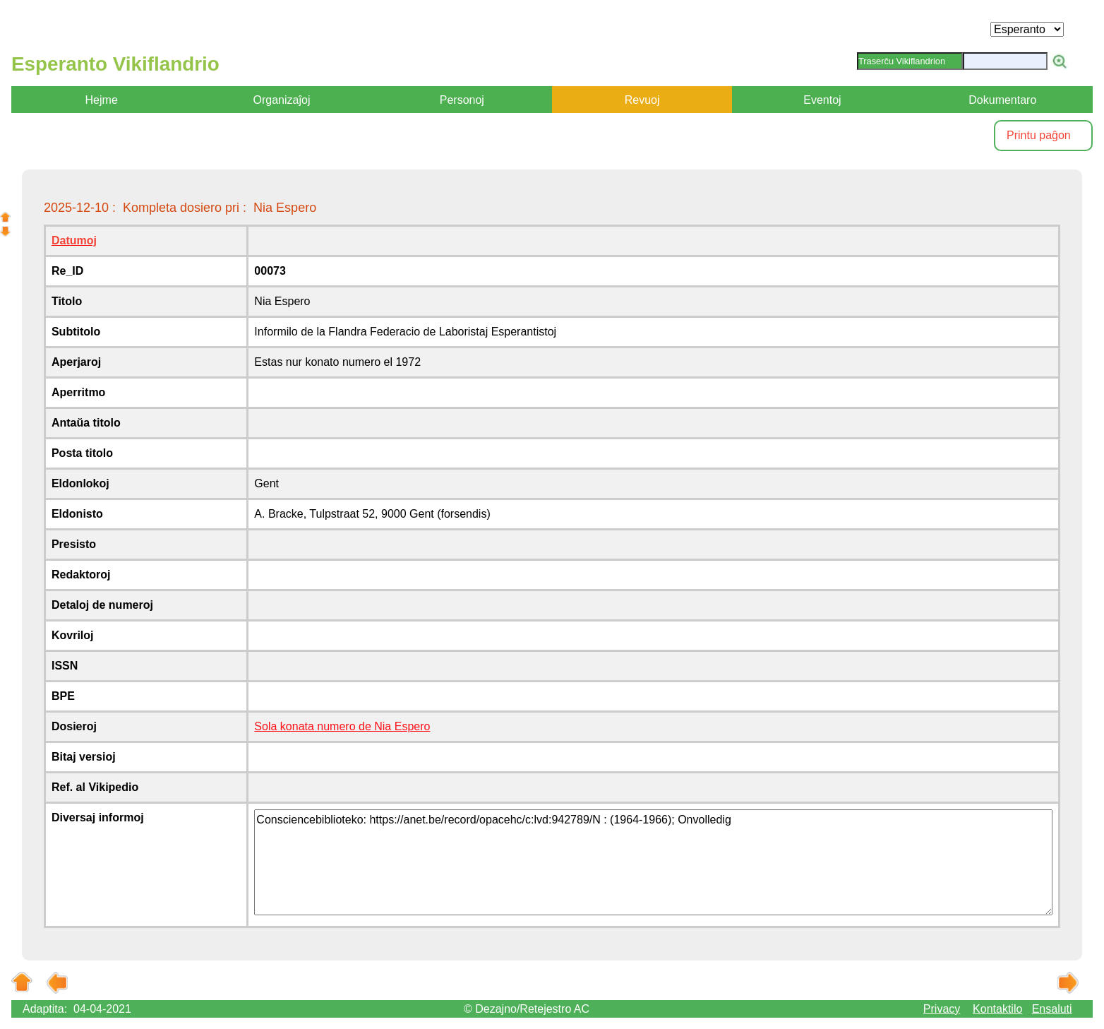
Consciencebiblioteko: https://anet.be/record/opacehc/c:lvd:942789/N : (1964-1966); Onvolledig (653, 862)
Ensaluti (1052, 1009)
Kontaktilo (997, 1009)
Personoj (462, 100)
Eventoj (822, 100)
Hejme (101, 100)
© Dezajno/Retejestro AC (526, 1009)
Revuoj (642, 100)
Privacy (941, 1009)
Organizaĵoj (282, 100)
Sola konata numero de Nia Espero (342, 726)
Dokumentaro (1002, 100)
